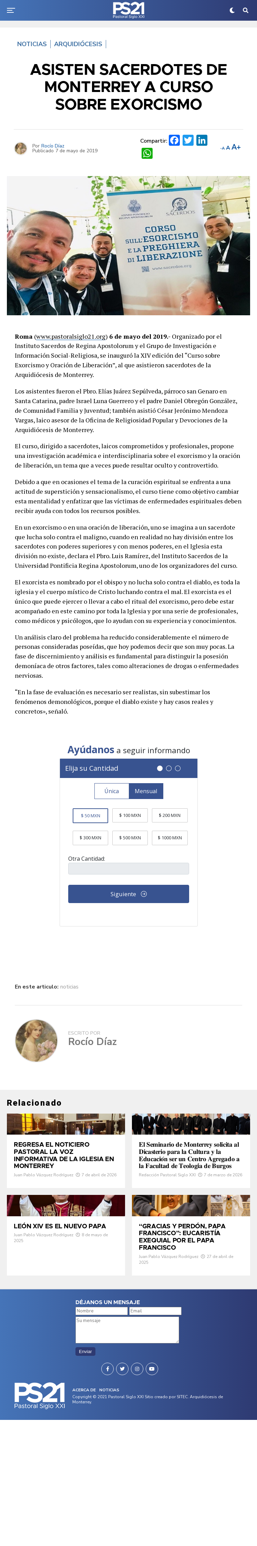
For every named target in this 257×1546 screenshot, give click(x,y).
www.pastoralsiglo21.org (70, 336)
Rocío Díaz (52, 146)
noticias (69, 987)
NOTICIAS (109, 1516)
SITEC (182, 1523)
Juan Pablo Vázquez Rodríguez (43, 1229)
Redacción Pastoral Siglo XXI (167, 1247)
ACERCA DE (84, 1516)
